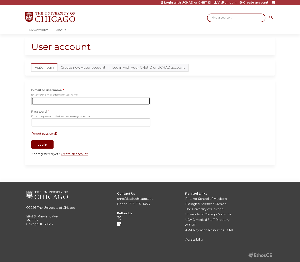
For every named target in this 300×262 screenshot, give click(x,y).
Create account (255, 2)
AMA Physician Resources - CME (209, 230)
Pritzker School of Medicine (206, 199)
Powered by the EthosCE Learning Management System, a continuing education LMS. (260, 255)
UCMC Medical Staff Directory (207, 220)
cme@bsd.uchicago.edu (135, 199)
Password (39, 111)
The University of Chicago (56, 208)
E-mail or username (46, 90)
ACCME (190, 225)
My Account (38, 30)
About (61, 30)
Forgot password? (44, 133)
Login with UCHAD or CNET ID (187, 2)
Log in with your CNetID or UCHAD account (148, 68)
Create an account (74, 154)
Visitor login (227, 2)
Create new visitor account (83, 68)
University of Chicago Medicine (208, 214)
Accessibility (194, 239)
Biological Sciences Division (205, 204)
